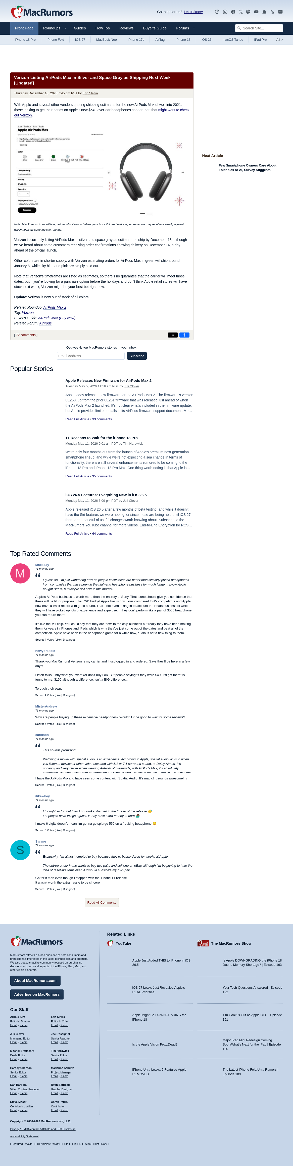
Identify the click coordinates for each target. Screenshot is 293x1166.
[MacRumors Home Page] (41, 12)
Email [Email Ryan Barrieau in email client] (54, 1091)
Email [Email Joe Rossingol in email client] (54, 1040)
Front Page (24, 28)
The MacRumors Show (231, 941)
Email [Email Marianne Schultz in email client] (54, 1074)
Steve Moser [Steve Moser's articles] (18, 1100)
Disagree (68, 639)
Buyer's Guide (155, 28)
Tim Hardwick (133, 443)
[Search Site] (259, 28)
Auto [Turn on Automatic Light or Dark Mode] (88, 1144)
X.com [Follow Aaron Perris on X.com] (64, 1108)
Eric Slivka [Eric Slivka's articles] (58, 1015)
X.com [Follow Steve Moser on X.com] (23, 1108)
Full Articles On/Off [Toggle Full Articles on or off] (47, 1144)
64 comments (102, 533)
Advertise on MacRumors (37, 992)
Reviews (126, 28)
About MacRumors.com (35, 979)
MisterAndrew (46, 706)
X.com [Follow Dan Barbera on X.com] (23, 1091)
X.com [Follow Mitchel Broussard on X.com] (23, 1057)
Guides (80, 28)
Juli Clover (131, 386)
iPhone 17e (136, 39)
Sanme (40, 841)
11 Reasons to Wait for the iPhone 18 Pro (107, 437)
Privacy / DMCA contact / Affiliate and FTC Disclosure (43, 1129)
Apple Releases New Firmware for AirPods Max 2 (115, 380)
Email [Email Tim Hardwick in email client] (54, 1057)
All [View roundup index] (279, 39)
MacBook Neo (106, 39)
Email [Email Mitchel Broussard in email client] (13, 1057)
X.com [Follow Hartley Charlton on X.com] (23, 1074)
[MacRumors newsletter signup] (280, 12)
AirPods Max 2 (54, 307)
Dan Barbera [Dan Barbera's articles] (18, 1083)
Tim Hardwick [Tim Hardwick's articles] (60, 1049)
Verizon (28, 313)
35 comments (102, 476)
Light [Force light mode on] (96, 1144)
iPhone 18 (183, 39)
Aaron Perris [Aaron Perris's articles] (59, 1100)
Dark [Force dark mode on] (104, 1144)
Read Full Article (77, 419)
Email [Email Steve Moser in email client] (13, 1108)
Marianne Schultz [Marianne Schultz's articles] (62, 1066)
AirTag (160, 39)
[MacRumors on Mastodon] (248, 12)
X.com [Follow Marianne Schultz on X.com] (64, 1074)
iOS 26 (207, 39)
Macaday (42, 565)
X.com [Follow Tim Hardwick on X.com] (64, 1057)
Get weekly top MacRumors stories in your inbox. (101, 347)
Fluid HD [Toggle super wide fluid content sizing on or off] (76, 1144)
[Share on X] (173, 335)
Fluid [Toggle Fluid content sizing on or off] (65, 1144)
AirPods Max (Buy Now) (56, 318)
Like (58, 639)
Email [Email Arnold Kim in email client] (13, 1023)
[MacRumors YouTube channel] (256, 12)
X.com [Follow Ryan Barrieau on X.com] (64, 1091)
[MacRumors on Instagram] (225, 12)
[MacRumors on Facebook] (233, 12)
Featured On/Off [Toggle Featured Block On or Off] (22, 1144)
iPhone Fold (55, 39)
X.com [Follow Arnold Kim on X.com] (23, 1023)
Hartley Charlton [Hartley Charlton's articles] (21, 1066)
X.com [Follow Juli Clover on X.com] (23, 1040)
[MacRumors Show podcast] (217, 12)
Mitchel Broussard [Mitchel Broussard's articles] (22, 1049)
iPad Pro (260, 39)
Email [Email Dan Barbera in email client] (13, 1091)
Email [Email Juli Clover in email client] (13, 1040)
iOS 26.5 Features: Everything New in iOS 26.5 (112, 494)
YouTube (123, 941)
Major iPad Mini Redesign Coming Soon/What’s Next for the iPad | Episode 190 (252, 1042)
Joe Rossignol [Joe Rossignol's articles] (60, 1032)
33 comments (102, 419)
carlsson (42, 735)
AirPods (45, 323)
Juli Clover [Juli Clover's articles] (17, 1032)
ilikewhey (42, 796)
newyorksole (45, 651)
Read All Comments (101, 902)
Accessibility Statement (24, 1136)
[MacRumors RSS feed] (272, 12)
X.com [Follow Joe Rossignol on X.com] (64, 1040)
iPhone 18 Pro (25, 39)
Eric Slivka (90, 93)
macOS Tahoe (233, 39)
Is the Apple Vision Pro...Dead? (155, 1043)
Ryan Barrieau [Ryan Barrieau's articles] (60, 1083)
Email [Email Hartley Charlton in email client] (13, 1074)
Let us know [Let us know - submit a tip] (193, 12)
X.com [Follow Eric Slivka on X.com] (64, 1023)
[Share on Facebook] (184, 335)
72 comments (26, 335)
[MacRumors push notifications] (264, 12)
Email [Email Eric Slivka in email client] (54, 1023)
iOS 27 (80, 39)
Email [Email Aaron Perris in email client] (54, 1108)
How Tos (102, 28)
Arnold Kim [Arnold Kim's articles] (17, 1015)
